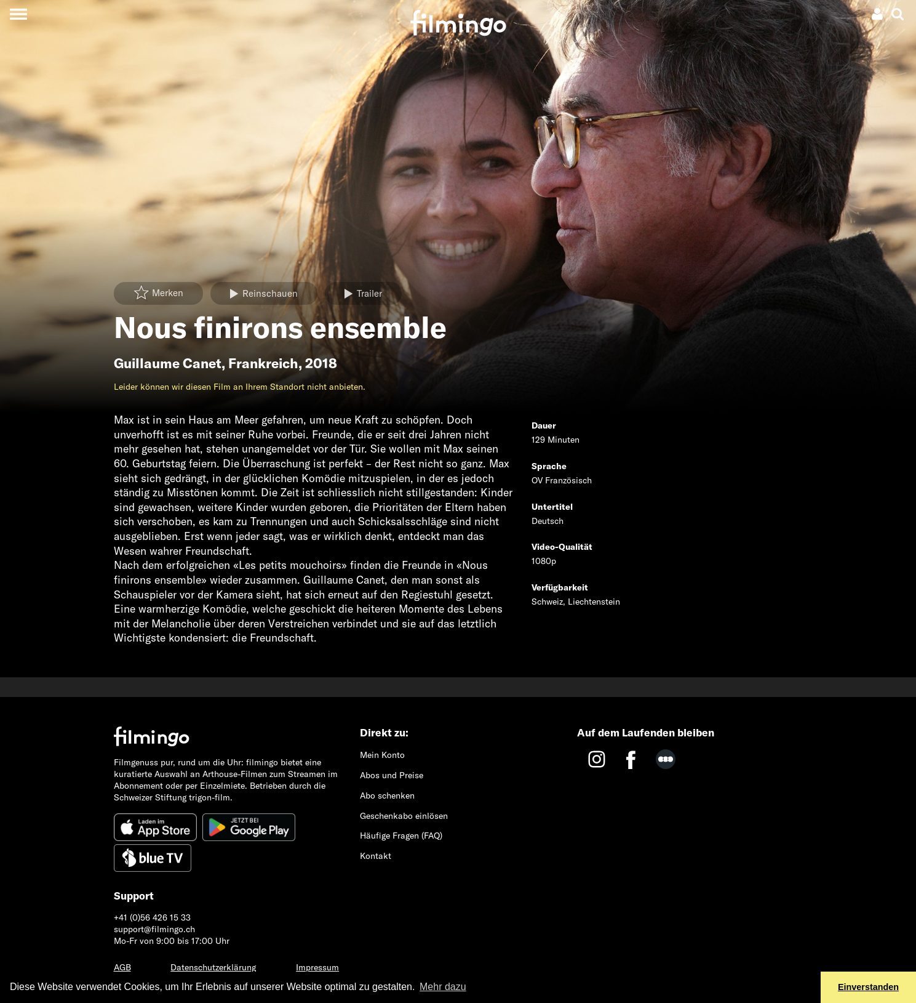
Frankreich (263, 363)
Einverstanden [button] (868, 987)
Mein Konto (382, 754)
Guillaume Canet (167, 363)
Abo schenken (387, 795)
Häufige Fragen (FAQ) (401, 835)
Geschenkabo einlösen (404, 815)
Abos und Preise (391, 775)
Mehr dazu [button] (443, 986)
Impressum (317, 967)
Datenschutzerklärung (213, 967)
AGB (122, 967)
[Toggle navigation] (18, 14)
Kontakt (375, 855)
